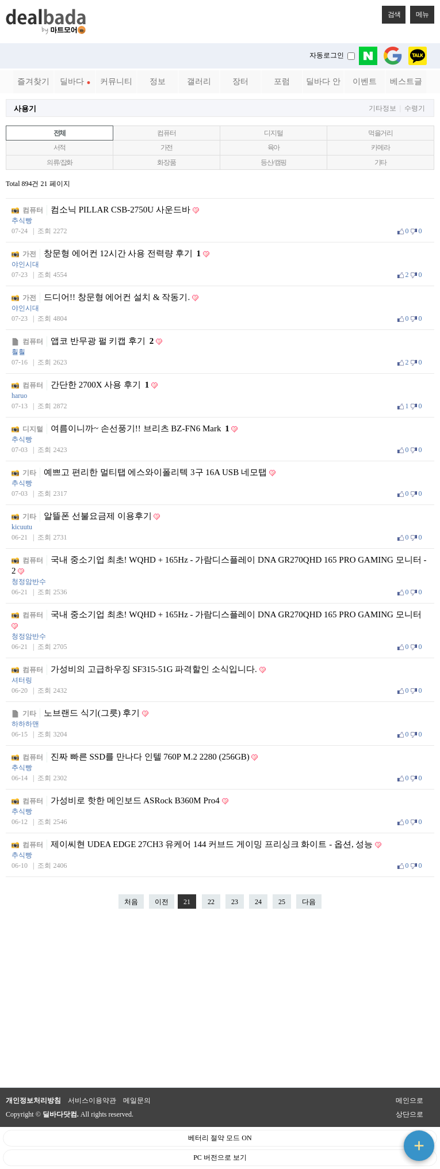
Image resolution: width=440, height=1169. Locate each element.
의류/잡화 (59, 162)
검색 (391, 12)
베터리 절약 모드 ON (219, 1138)
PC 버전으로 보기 (220, 1157)
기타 (380, 162)
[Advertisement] (220, 1004)
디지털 (273, 133)
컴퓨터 (166, 133)
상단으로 (409, 1114)
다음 (309, 902)
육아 (273, 147)
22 (208, 900)
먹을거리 (380, 133)
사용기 (25, 108)
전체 (59, 133)
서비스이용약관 (92, 1100)
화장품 (166, 162)
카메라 (380, 147)
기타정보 (382, 108)
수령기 (414, 108)
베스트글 (406, 81)
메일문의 (137, 1100)
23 (231, 900)
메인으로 (409, 1100)
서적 (59, 147)
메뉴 (419, 12)
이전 (162, 902)
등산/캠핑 (273, 162)
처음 (131, 902)
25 (279, 900)
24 (255, 900)
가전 (166, 147)
